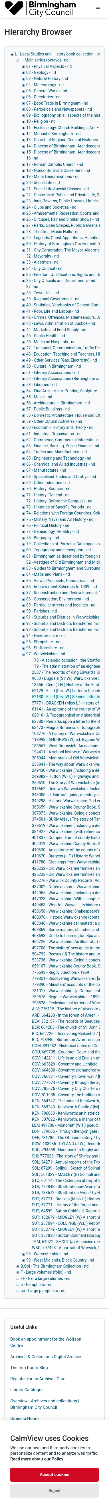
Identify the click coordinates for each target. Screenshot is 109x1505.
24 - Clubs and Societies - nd (51, 207)
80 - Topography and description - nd (58, 550)
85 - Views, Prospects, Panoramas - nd (60, 580)
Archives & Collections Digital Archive (45, 1356)
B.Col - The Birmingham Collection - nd (54, 1266)
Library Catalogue (27, 1389)
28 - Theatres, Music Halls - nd (53, 231)
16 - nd (32, 158)
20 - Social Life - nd (43, 182)
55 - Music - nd (39, 397)
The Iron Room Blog (29, 1367)
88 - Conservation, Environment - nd (57, 599)
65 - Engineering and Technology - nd (58, 458)
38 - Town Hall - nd (42, 293)
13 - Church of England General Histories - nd (66, 139)
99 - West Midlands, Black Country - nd (60, 1260)
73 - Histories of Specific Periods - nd (59, 507)
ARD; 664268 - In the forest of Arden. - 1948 (70, 1015)
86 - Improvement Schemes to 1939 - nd (61, 586)
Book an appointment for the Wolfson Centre (45, 1342)
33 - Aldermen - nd (42, 262)
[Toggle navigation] (98, 9)
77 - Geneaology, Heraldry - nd (52, 531)
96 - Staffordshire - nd (45, 648)
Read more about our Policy (36, 1459)
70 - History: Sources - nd (48, 488)
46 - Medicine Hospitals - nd (51, 341)
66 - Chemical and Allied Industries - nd (60, 464)
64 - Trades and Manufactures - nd (56, 452)
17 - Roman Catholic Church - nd (54, 164)
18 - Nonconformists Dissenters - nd (58, 170)
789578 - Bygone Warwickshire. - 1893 (66, 997)
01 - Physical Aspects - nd (49, 66)
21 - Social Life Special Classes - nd (57, 189)
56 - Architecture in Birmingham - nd (58, 403)
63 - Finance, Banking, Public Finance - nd (62, 446)
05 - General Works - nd (46, 91)
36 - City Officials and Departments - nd (60, 280)
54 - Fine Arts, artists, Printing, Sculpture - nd (65, 391)
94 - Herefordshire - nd (46, 635)
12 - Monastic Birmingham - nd (53, 133)
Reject (55, 1490)
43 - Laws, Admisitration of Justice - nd (60, 323)
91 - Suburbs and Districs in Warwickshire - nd (66, 617)
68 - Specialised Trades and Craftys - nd (61, 476)
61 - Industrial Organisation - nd (54, 433)
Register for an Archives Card (38, 1378)
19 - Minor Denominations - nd (53, 176)
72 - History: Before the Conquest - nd (59, 501)
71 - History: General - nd (48, 495)
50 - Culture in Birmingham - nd (53, 366)
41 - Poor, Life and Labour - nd (52, 311)
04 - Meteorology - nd (45, 84)
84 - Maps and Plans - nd (48, 574)
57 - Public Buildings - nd (48, 409)
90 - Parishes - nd (41, 611)
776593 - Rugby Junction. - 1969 (60, 972)
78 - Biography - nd (42, 537)
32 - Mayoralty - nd (42, 256)
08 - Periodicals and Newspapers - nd (59, 109)
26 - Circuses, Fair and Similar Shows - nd (62, 219)
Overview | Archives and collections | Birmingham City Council (44, 1404)
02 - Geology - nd (41, 72)
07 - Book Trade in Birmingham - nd (57, 103)
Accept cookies (54, 1474)
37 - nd (32, 286)
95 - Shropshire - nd (43, 642)
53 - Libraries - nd (41, 384)
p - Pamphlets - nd (37, 1284)
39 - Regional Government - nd (53, 299)
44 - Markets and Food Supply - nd (56, 329)
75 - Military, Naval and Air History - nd (59, 519)
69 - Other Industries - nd (48, 482)
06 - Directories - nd (43, 97)
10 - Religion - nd (41, 121)
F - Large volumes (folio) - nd (46, 1272)
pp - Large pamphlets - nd (43, 1290)
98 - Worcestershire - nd (47, 1253)
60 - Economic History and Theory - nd (60, 427)
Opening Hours (24, 1418)
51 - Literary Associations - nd (52, 372)
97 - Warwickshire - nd (45, 654)
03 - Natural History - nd (47, 78)
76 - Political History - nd (47, 525)
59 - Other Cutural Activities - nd (54, 421)
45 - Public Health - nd (45, 335)
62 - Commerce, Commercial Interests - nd (63, 439)
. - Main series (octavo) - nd (44, 60)
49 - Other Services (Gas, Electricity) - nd (61, 360)
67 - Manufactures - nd (46, 470)
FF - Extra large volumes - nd (45, 1278)
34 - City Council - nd (44, 268)
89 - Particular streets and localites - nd (60, 605)
